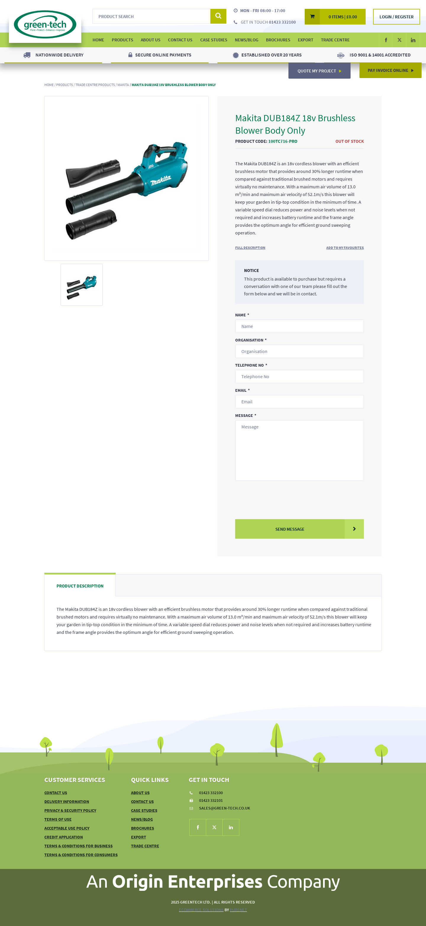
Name (240, 315)
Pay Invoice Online (393, 68)
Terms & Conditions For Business (78, 846)
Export (305, 40)
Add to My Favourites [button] (345, 247)
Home (49, 84)
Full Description (250, 247)
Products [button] (122, 40)
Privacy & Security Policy (70, 810)
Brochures (278, 40)
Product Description (80, 586)
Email (240, 390)
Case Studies (213, 40)
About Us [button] (150, 40)
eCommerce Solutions (201, 909)
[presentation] (280, 495)
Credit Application (63, 837)
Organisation (249, 340)
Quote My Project (322, 68)
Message (244, 415)
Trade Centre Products (95, 84)
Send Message (319, 529)
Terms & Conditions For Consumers (81, 854)
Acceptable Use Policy (66, 828)
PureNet (238, 909)
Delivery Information (66, 801)
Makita (123, 84)
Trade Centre (335, 40)
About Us (140, 792)
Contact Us (180, 40)
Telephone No (249, 365)
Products (64, 84)
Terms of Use (58, 819)
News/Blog (246, 40)
